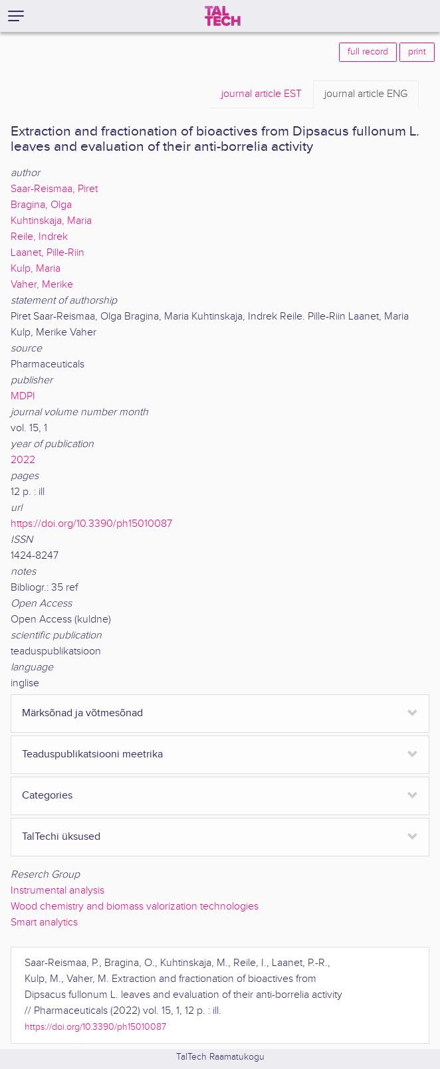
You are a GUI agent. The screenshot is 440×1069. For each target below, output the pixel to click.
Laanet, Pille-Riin (47, 252)
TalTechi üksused (61, 836)
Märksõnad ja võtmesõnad (82, 713)
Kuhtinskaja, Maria (51, 221)
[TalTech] (222, 16)
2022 (23, 460)
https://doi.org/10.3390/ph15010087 (91, 524)
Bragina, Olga (41, 205)
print (417, 52)
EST (261, 94)
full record (368, 52)
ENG (365, 94)
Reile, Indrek (39, 237)
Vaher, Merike (42, 284)
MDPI (23, 396)
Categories (47, 795)
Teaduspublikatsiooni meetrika (92, 754)
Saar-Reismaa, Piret (54, 189)
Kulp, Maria (35, 268)
